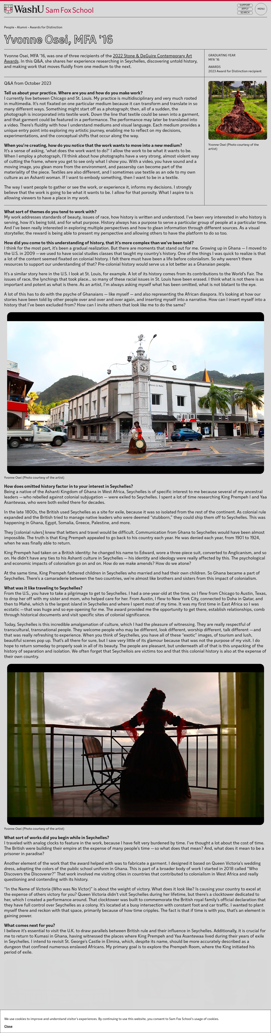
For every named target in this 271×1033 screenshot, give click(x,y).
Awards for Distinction (46, 27)
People (9, 27)
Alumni (22, 27)
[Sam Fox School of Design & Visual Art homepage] (63, 12)
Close (8, 1026)
